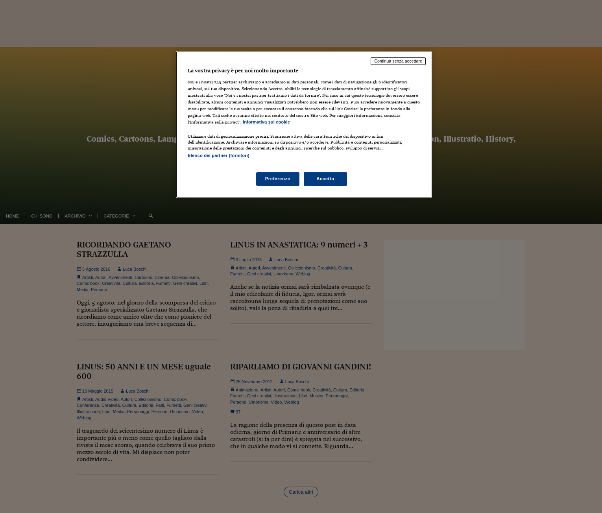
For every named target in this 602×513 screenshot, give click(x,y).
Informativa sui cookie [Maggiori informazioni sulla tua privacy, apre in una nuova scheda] (266, 122)
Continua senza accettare (398, 61)
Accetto (325, 178)
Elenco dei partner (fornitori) (218, 155)
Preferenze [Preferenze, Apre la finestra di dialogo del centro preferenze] (277, 178)
